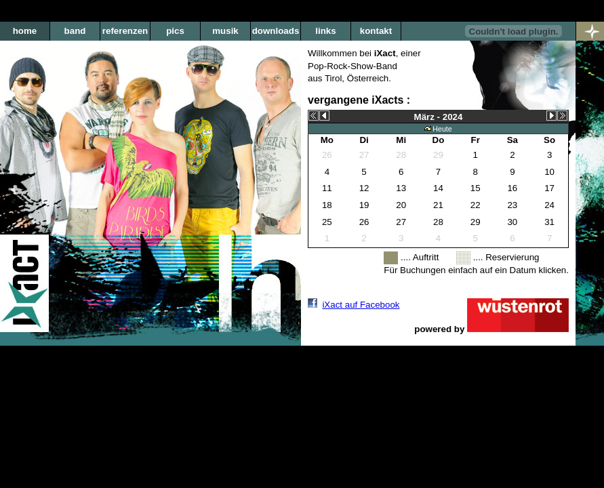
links (325, 31)
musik (225, 31)
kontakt (376, 31)
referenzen (125, 31)
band (75, 31)
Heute (437, 129)
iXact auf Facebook (360, 305)
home (25, 31)
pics (175, 31)
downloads (276, 31)
